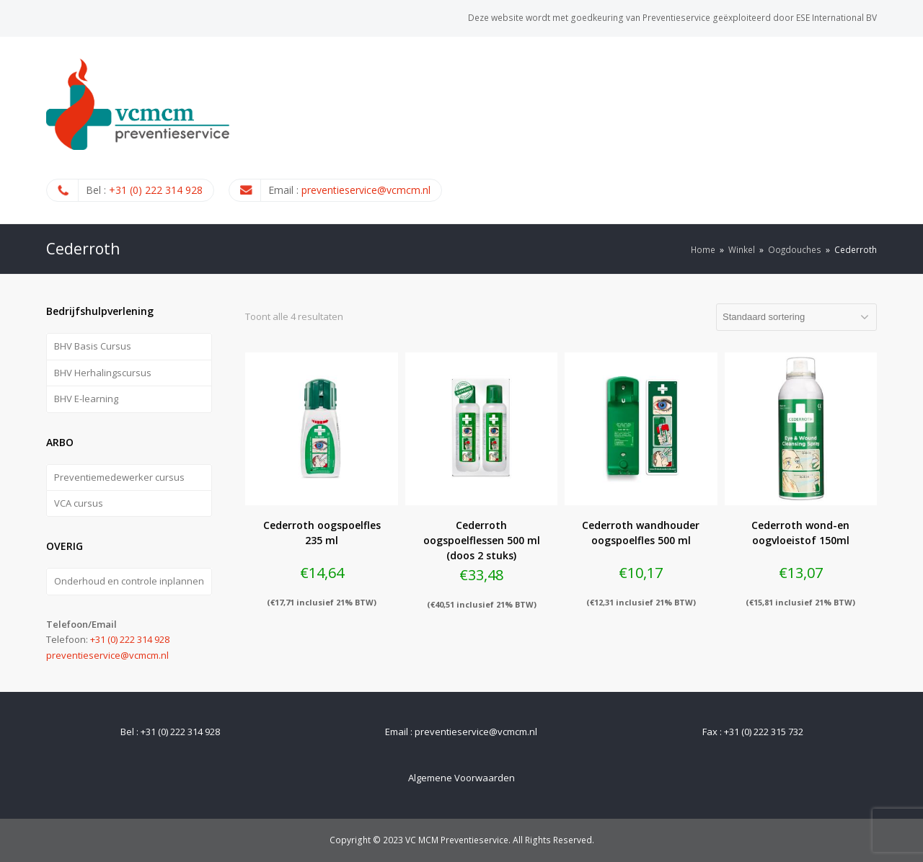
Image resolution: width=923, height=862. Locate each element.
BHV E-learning (86, 398)
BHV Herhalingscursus (102, 372)
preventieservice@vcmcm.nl (365, 190)
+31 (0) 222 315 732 (763, 731)
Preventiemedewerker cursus (119, 477)
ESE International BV (836, 18)
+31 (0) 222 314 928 (156, 190)
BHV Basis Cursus (92, 345)
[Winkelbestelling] (796, 317)
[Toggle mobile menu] (869, 130)
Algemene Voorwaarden (461, 777)
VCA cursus (78, 503)
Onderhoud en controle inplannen (129, 580)
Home (703, 249)
